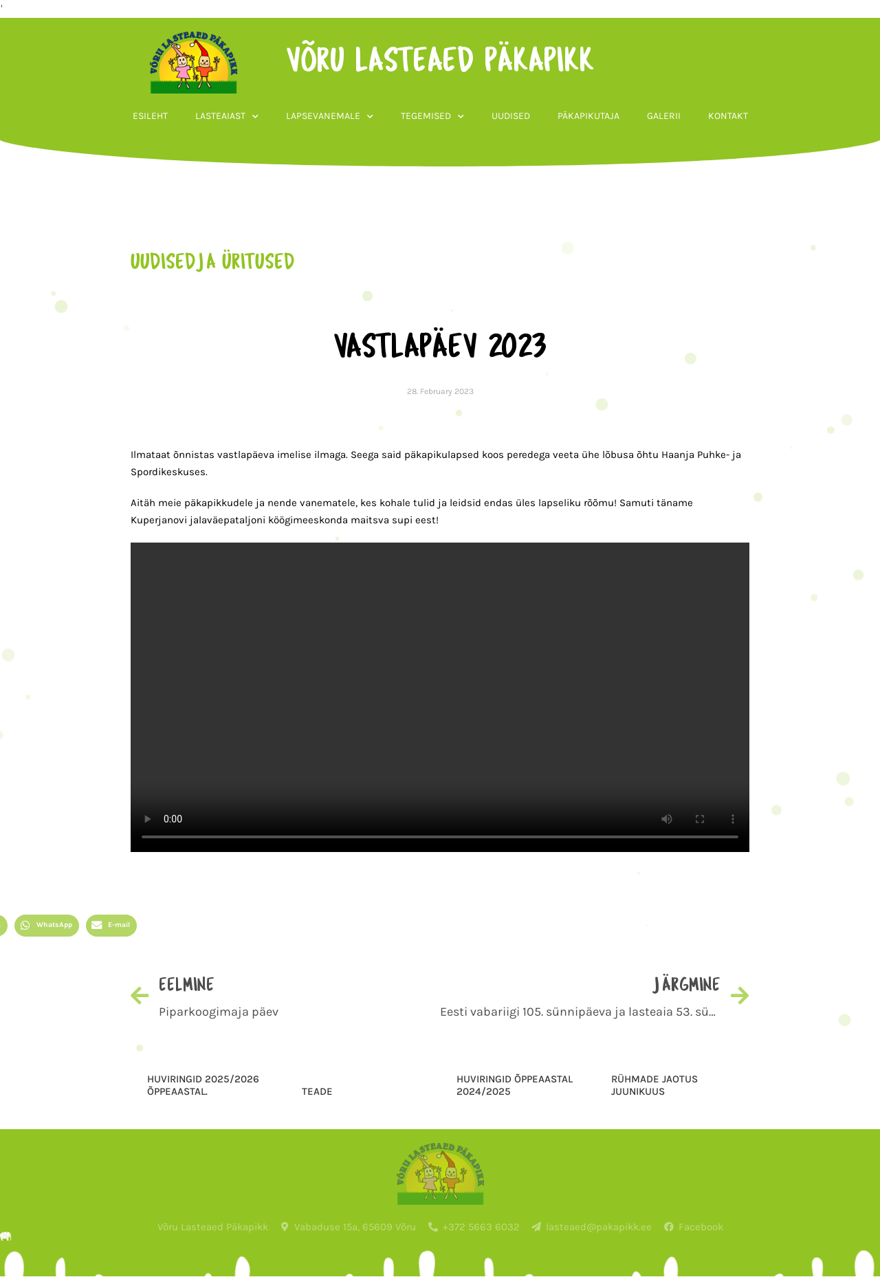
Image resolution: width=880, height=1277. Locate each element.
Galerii (664, 116)
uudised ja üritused (213, 263)
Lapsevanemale (329, 117)
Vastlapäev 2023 (440, 348)
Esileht (150, 116)
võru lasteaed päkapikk (440, 62)
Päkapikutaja (588, 116)
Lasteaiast (226, 117)
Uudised (511, 116)
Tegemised (432, 117)
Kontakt (728, 116)
